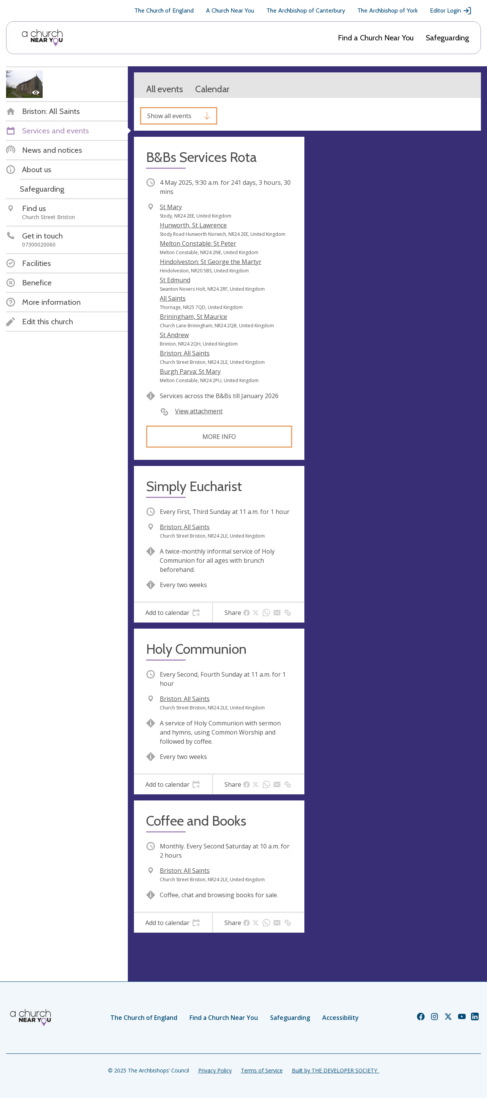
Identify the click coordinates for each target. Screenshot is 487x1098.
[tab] (173, 613)
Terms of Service (262, 1070)
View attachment (199, 411)
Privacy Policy (215, 1070)
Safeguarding (447, 37)
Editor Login (451, 10)
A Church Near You (230, 10)
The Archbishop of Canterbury (305, 10)
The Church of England (164, 10)
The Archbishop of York (387, 10)
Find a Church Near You (376, 37)
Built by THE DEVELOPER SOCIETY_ (335, 1070)
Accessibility (340, 1017)
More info (219, 436)
